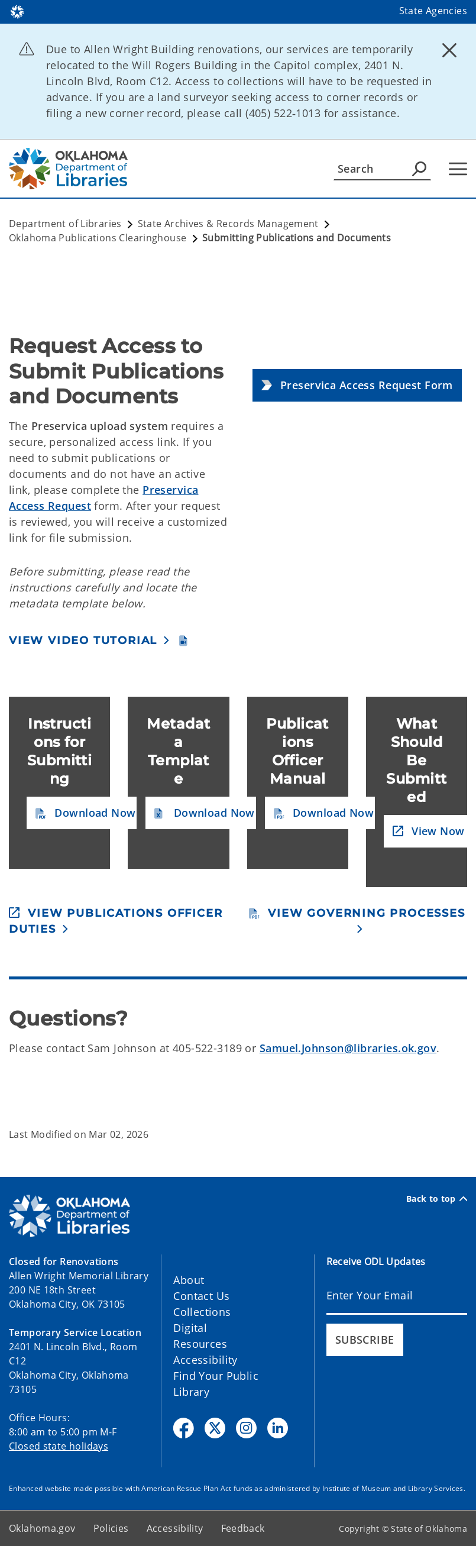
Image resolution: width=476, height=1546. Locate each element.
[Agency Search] (419, 168)
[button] (357, 385)
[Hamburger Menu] (458, 169)
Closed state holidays (58, 1446)
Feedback (243, 1528)
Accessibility (205, 1360)
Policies (111, 1528)
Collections (202, 1312)
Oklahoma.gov (42, 1528)
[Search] (382, 168)
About (188, 1280)
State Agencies (433, 10)
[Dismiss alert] (449, 50)
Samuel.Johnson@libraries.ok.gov (348, 1048)
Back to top (436, 1199)
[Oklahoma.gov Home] (17, 11)
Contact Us (201, 1296)
